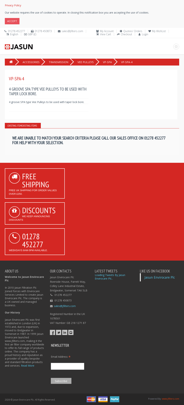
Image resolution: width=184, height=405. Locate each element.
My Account (107, 31)
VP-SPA (107, 62)
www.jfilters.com (170, 398)
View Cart (105, 34)
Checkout (126, 34)
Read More (27, 365)
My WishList (159, 31)
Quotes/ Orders (132, 31)
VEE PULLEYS (86, 62)
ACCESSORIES (31, 62)
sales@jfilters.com (72, 31)
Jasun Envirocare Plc (159, 277)
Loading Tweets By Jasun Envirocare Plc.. (110, 276)
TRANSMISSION (58, 62)
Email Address (61, 357)
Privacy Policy (13, 5)
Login (145, 34)
